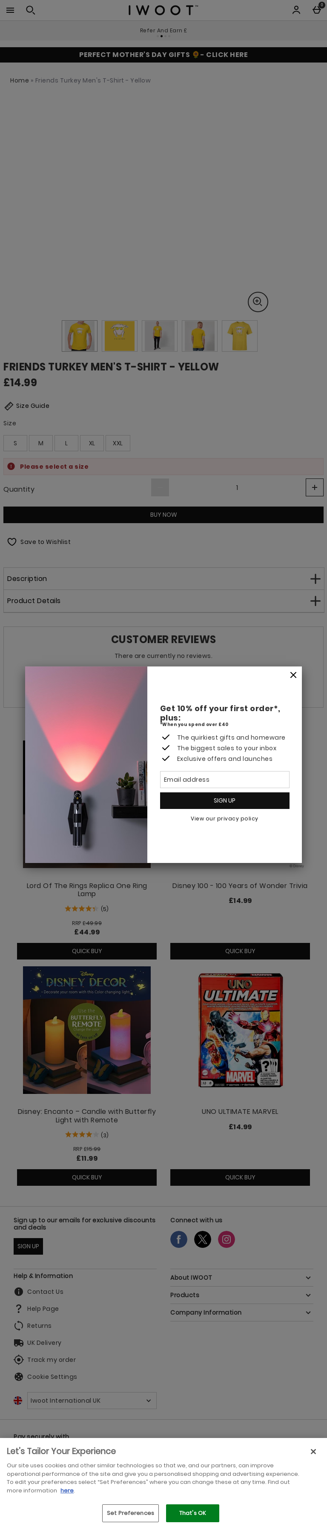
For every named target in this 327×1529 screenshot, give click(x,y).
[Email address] (225, 779)
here (67, 1490)
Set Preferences (130, 1513)
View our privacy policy (224, 818)
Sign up (224, 800)
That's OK (192, 1513)
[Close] (293, 675)
